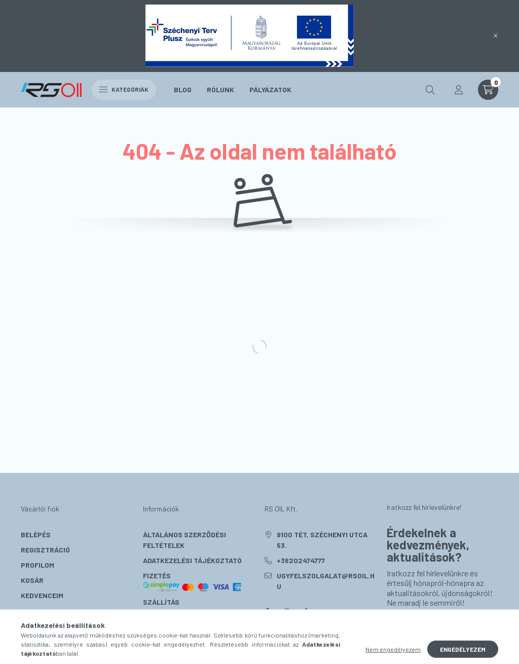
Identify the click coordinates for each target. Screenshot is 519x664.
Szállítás (161, 602)
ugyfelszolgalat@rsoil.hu (326, 581)
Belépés (36, 534)
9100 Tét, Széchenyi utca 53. (322, 539)
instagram (287, 612)
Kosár (32, 580)
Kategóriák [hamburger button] (124, 89)
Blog (183, 89)
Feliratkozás (427, 627)
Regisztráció (45, 549)
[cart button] (488, 90)
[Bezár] (495, 36)
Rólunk (220, 89)
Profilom (37, 565)
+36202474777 (301, 560)
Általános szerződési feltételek (184, 539)
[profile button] (459, 90)
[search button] (430, 90)
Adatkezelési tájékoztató (192, 560)
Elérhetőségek (171, 617)
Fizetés (192, 582)
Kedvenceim (42, 595)
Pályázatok (270, 89)
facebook (266, 612)
